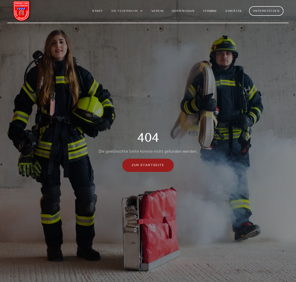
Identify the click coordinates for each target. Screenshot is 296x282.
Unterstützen (266, 11)
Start (97, 11)
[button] (127, 13)
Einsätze (234, 11)
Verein (157, 11)
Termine (210, 11)
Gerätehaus (183, 11)
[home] (21, 11)
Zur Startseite (148, 166)
